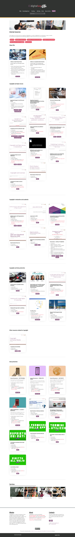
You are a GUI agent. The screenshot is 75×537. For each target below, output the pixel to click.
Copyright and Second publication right (17, 128)
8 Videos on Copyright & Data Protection (37, 61)
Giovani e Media (14, 389)
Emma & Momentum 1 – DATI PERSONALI (17, 378)
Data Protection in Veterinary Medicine (37, 410)
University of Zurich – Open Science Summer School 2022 (17, 187)
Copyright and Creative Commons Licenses (16, 182)
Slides (15, 164)
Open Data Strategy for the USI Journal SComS (17, 101)
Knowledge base (26, 11)
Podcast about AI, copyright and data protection (17, 285)
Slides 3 (61, 255)
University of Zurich (39, 131)
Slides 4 (57, 257)
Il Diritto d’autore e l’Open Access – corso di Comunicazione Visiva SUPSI (57, 128)
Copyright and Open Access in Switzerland (15, 155)
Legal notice (57, 535)
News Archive (48, 11)
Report (37, 109)
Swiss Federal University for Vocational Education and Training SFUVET (58, 222)
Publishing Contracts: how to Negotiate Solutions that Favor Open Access (57, 154)
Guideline (16, 109)
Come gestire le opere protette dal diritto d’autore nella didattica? (57, 217)
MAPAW (16, 387)
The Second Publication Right (55, 100)
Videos (20, 109)
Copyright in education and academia (34, 39)
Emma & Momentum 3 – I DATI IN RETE (57, 378)
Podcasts (37, 293)
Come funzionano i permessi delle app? (37, 433)
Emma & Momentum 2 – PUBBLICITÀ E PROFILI (37, 379)
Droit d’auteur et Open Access (35, 174)
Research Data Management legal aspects (56, 313)
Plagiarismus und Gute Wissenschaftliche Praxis (37, 240)
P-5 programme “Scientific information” (37, 315)
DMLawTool (37, 319)
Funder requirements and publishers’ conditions (36, 127)
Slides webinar (21, 136)
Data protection (28, 42)
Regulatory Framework (20, 132)
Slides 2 (57, 255)
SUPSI (14, 388)
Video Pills (12, 39)
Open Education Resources (15, 242)
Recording (19, 164)
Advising (38, 11)
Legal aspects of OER (34, 216)
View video (18, 392)
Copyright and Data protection (49, 39)
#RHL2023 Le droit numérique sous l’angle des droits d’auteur (36, 151)
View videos (18, 76)
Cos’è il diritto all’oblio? (14, 467)
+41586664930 (53, 524)
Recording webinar (17, 137)
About (42, 11)
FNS (22, 388)
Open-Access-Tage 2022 (60, 158)
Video (57, 110)
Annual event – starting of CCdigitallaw (57, 241)
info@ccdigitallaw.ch (55, 523)
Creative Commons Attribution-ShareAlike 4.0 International (41, 531)
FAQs (20, 11)
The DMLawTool (33, 310)
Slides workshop (14, 136)
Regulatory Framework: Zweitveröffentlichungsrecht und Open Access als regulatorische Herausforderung (37, 102)
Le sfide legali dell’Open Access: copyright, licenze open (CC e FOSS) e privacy (56, 285)
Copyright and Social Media (15, 346)
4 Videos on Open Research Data (16, 61)
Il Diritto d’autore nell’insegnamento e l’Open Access (17, 217)
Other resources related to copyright (17, 42)
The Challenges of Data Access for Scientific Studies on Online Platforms (56, 410)
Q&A (39, 244)
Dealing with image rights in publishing (17, 307)
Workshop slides (18, 111)
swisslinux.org (38, 154)
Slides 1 (53, 255)
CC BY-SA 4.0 (13, 134)
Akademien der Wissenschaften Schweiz (56, 415)
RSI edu (17, 448)
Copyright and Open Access (20, 39)
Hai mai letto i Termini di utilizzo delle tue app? (57, 435)
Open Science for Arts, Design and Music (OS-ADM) (17, 160)
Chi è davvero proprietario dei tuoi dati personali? (17, 443)
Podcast (17, 290)
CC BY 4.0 (13, 162)
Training (33, 11)
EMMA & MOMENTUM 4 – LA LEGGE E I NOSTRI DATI (17, 410)
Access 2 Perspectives (35, 292)
